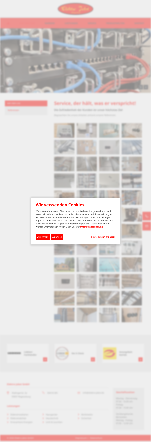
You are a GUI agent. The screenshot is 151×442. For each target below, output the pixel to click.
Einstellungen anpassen (103, 236)
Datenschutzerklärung (91, 226)
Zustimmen (42, 236)
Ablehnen (57, 236)
